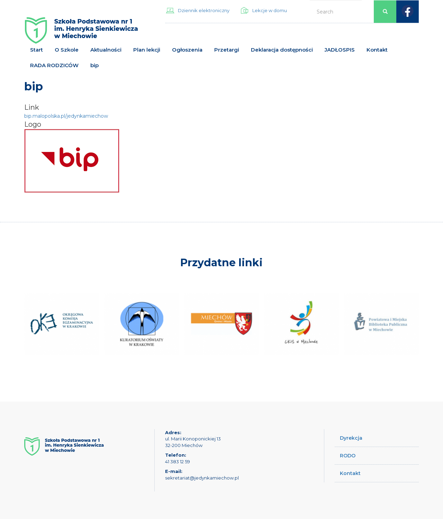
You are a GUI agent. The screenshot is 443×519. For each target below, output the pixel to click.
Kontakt (377, 49)
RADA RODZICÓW (54, 65)
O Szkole (67, 49)
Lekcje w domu (269, 10)
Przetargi (226, 49)
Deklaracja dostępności (282, 49)
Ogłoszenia (187, 49)
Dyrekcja (351, 438)
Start (36, 49)
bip (94, 65)
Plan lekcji (146, 49)
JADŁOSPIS (340, 49)
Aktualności (105, 49)
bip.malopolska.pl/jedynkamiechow (66, 116)
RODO (347, 456)
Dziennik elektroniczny (203, 10)
